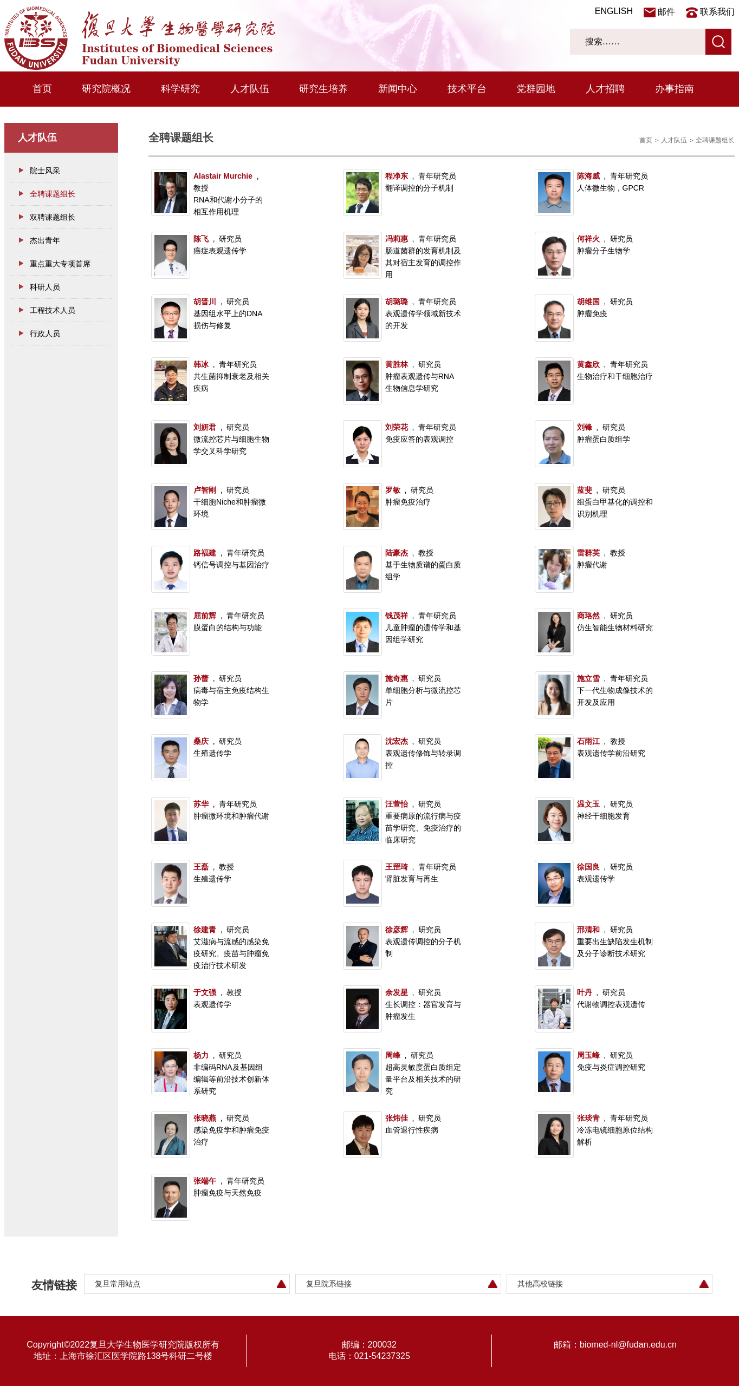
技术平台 (467, 88)
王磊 (201, 866)
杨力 (201, 1055)
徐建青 (204, 929)
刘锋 (584, 427)
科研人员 (45, 287)
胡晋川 (204, 301)
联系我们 (717, 11)
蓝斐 (584, 490)
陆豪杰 (396, 552)
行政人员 (45, 333)
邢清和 (588, 929)
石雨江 (588, 741)
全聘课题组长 (52, 193)
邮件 (666, 11)
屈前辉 (204, 615)
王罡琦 (396, 866)
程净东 (396, 176)
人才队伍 (249, 88)
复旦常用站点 (117, 1283)
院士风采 (45, 170)
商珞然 (588, 615)
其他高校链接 (540, 1283)
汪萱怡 (396, 804)
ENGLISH (614, 11)
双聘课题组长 (52, 217)
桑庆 (201, 741)
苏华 (201, 804)
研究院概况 (106, 88)
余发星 (396, 992)
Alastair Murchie (222, 176)
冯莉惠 (396, 238)
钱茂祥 (396, 615)
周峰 (392, 1055)
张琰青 (588, 1118)
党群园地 (535, 88)
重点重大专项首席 (60, 263)
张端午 (204, 1180)
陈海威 (588, 176)
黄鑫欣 (588, 364)
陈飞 (201, 238)
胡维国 (588, 301)
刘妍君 (204, 427)
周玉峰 (588, 1055)
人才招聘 (605, 88)
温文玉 (588, 804)
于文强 (204, 992)
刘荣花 (396, 427)
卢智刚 (204, 490)
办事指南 (674, 88)
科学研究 (180, 88)
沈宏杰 (396, 741)
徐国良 (588, 866)
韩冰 (201, 364)
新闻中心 (397, 88)
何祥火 (588, 238)
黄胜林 (396, 364)
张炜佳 (396, 1118)
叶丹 (584, 992)
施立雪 (588, 678)
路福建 (204, 552)
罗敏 (392, 490)
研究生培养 (323, 88)
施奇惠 (396, 678)
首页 (42, 88)
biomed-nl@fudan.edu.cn (628, 1344)
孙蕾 (201, 678)
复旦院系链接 (329, 1283)
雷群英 (588, 552)
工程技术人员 (52, 310)
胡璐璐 (396, 301)
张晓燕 (204, 1118)
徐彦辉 (396, 929)
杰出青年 (45, 240)
